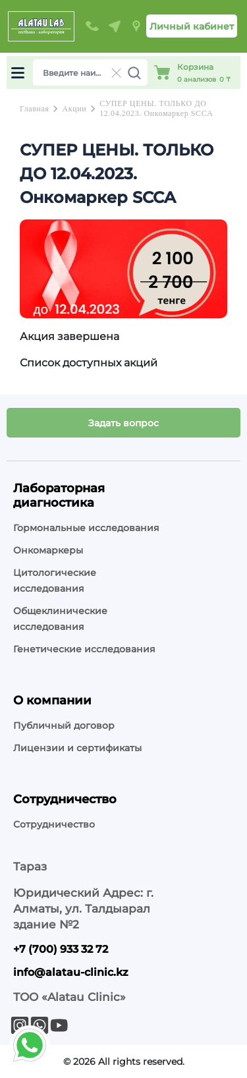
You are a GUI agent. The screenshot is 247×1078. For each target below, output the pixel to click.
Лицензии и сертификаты (77, 748)
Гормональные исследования (86, 528)
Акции (74, 108)
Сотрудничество (54, 824)
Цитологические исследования (54, 580)
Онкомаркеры (48, 550)
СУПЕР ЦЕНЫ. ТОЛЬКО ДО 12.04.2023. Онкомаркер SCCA (156, 108)
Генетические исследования (84, 649)
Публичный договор (64, 725)
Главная (34, 108)
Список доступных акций (88, 362)
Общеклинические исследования (60, 619)
